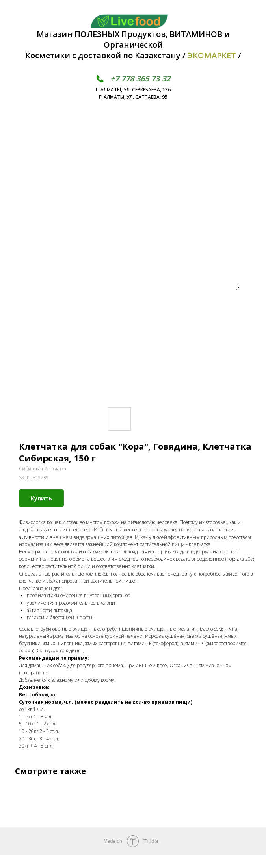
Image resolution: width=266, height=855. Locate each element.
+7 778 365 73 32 (140, 78)
